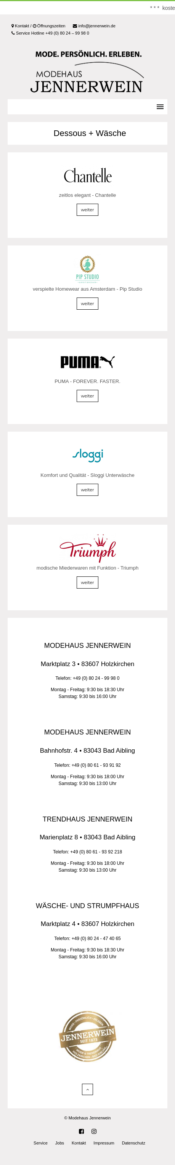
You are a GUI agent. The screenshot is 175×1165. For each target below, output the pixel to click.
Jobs (59, 1143)
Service (41, 1143)
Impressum (103, 1143)
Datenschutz (133, 1143)
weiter (87, 209)
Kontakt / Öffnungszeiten (38, 26)
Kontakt (79, 1143)
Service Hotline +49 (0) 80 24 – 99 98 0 (50, 33)
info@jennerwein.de (94, 26)
